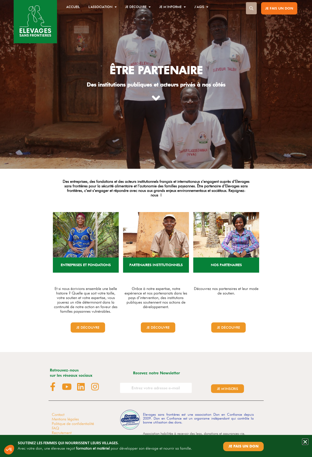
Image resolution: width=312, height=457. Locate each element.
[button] (305, 441)
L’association (102, 7)
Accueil (73, 7)
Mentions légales (65, 419)
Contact (58, 414)
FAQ (55, 428)
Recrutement (62, 432)
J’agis (201, 7)
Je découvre (138, 7)
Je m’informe (172, 7)
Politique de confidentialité (73, 423)
